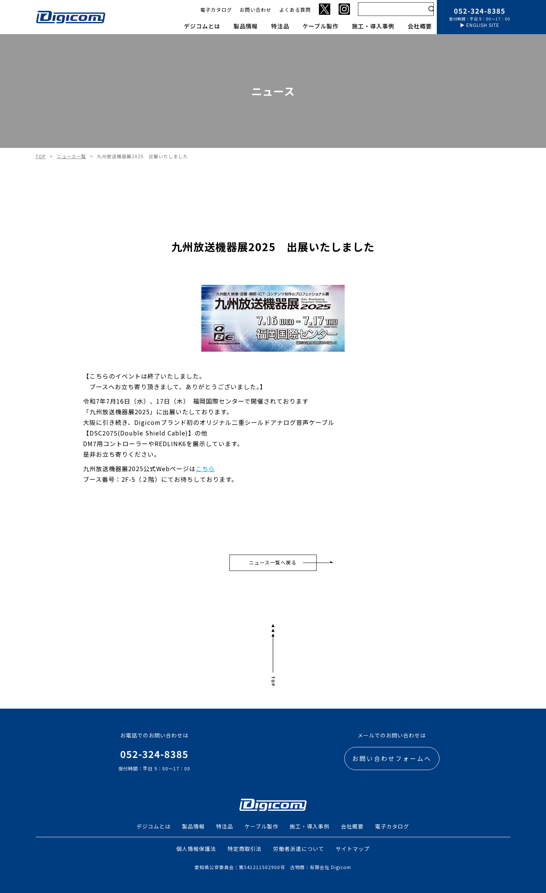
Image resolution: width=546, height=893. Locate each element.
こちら (205, 468)
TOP (41, 156)
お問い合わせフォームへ (391, 758)
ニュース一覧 (71, 156)
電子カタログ (216, 9)
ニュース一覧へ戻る (273, 562)
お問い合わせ (255, 9)
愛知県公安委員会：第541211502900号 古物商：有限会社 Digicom (273, 867)
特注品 (280, 26)
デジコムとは (202, 26)
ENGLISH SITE (482, 25)
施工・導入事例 (373, 26)
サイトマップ (353, 848)
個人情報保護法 (196, 848)
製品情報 (246, 26)
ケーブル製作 (321, 26)
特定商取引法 (245, 848)
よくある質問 (295, 9)
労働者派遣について (298, 848)
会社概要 (420, 26)
